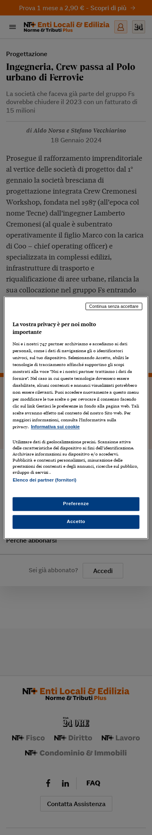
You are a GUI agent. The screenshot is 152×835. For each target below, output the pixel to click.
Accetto (76, 521)
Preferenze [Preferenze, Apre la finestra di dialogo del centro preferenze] (76, 503)
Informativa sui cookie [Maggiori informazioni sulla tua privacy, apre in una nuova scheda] (55, 427)
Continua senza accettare (114, 306)
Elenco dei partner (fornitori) (44, 479)
